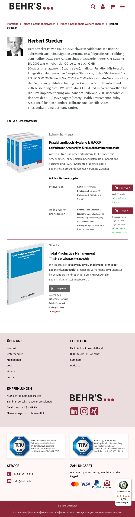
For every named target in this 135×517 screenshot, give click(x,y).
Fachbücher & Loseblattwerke (87, 348)
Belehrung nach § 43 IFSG (22, 407)
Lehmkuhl (56, 134)
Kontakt (11, 348)
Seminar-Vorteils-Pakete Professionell (29, 401)
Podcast (75, 365)
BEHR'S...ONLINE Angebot (85, 354)
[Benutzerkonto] (103, 6)
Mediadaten (14, 359)
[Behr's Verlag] (31, 6)
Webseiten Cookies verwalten (108, 512)
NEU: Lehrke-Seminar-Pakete (24, 395)
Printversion (56, 186)
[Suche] (93, 6)
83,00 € (121, 210)
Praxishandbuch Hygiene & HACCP (75, 142)
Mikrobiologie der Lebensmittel (25, 413)
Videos (11, 371)
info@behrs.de (22, 481)
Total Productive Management (72, 253)
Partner (11, 377)
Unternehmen (15, 354)
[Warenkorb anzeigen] (112, 6)
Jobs (10, 365)
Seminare (76, 359)
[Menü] (122, 6)
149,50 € (122, 187)
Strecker (55, 245)
